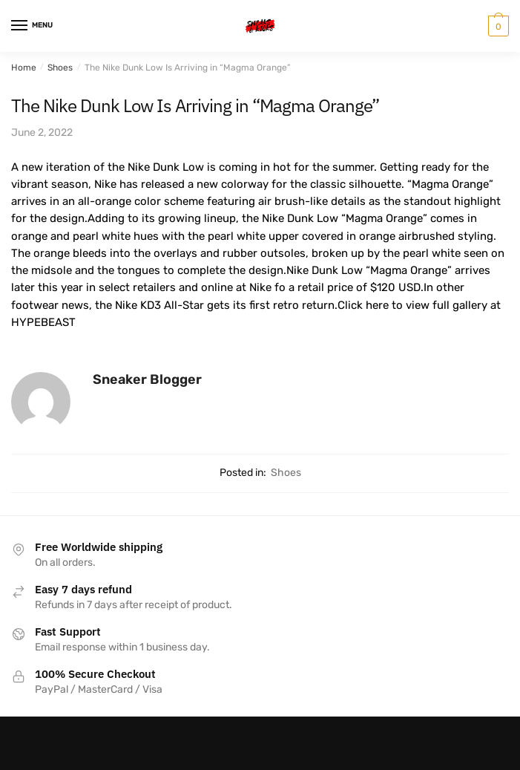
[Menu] (33, 26)
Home (23, 67)
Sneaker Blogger (147, 379)
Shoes (60, 67)
